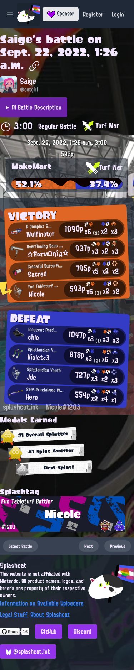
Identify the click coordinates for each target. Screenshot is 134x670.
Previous (117, 546)
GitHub (48, 631)
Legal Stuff (14, 614)
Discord (82, 631)
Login (118, 14)
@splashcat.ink (28, 651)
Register (93, 14)
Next (88, 546)
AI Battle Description (36, 107)
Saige (16, 39)
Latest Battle (20, 546)
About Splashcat (50, 614)
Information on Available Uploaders (42, 603)
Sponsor (60, 14)
